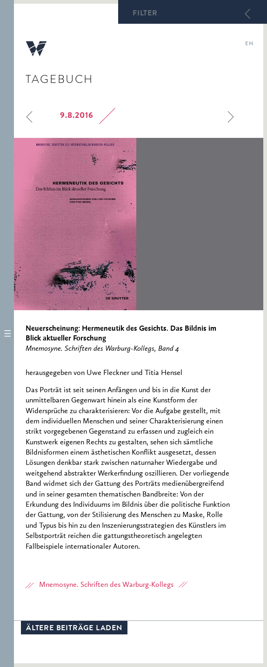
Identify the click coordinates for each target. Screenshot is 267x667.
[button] (7, 333)
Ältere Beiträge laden (74, 629)
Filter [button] (145, 14)
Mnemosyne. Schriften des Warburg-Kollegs (106, 585)
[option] (138, 224)
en (249, 44)
